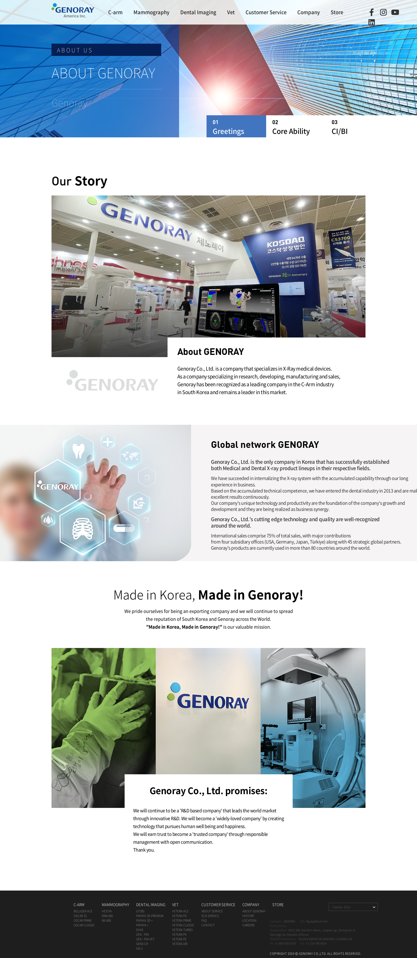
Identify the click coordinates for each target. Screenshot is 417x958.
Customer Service (266, 12)
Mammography (151, 12)
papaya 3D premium (149, 916)
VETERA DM (179, 944)
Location (249, 920)
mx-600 (106, 920)
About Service (212, 911)
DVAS (139, 930)
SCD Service (210, 916)
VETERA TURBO (182, 930)
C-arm (115, 12)
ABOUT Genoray (253, 911)
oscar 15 (80, 916)
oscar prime (83, 920)
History (248, 916)
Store (337, 12)
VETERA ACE (180, 911)
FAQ (204, 920)
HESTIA (107, 911)
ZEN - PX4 (142, 934)
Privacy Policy (278, 926)
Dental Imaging (198, 12)
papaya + (142, 925)
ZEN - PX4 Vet (145, 939)
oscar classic (84, 925)
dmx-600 (107, 916)
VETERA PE (179, 939)
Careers (248, 925)
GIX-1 (139, 948)
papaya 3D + (144, 920)
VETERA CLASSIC (183, 925)
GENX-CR (142, 944)
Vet (231, 12)
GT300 (140, 911)
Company (308, 12)
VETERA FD (179, 916)
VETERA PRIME (181, 920)
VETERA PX (179, 934)
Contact (208, 925)
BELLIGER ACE (83, 911)
